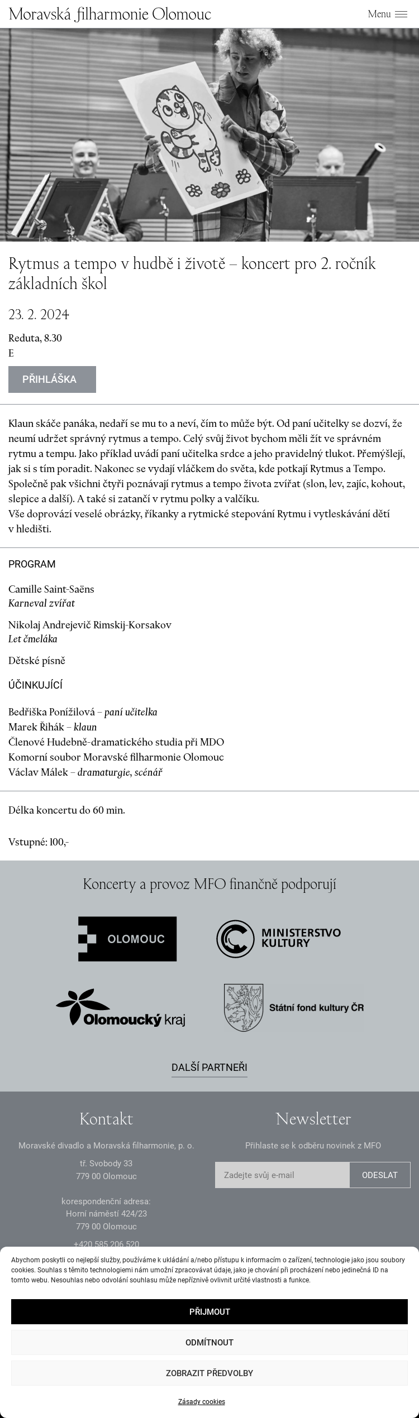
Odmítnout (209, 1343)
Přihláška (49, 379)
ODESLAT (380, 1175)
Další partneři (209, 1067)
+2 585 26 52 (106, 1244)
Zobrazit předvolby (209, 1373)
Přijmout (209, 1312)
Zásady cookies (201, 1402)
